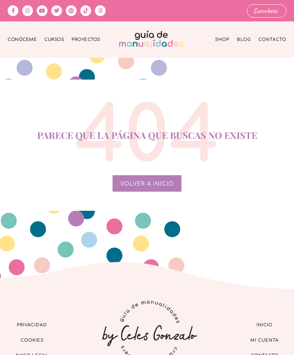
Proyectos (86, 39)
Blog (244, 39)
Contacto (272, 39)
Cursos (54, 39)
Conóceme (22, 39)
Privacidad (32, 324)
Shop (222, 39)
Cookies (32, 340)
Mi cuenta (264, 340)
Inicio (264, 324)
